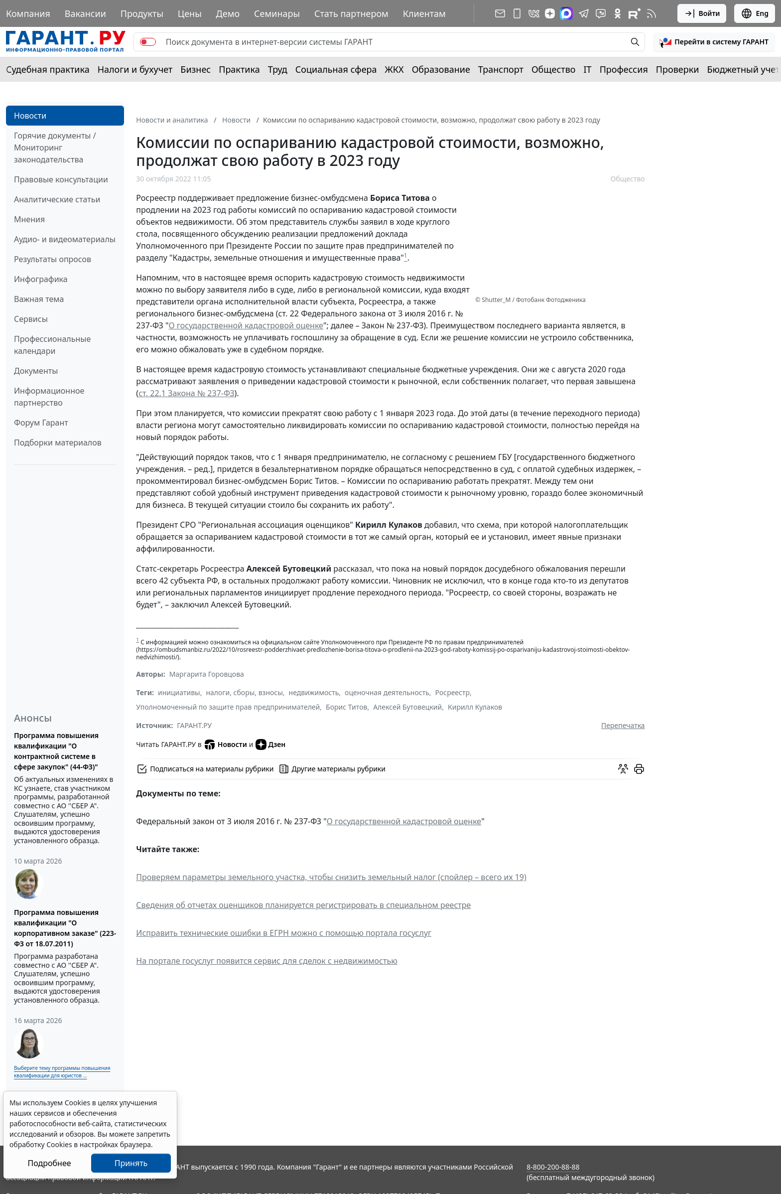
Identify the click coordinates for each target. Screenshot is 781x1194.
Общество (553, 69)
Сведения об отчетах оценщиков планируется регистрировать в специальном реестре (303, 904)
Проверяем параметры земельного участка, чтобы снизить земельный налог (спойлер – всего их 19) (331, 877)
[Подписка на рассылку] (500, 13)
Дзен (271, 744)
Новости (30, 115)
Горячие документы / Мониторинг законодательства (55, 147)
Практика (239, 69)
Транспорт (500, 69)
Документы (36, 370)
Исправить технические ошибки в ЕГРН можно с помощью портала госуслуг (283, 932)
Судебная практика (48, 69)
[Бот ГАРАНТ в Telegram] (601, 13)
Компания (28, 13)
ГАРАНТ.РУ (194, 725)
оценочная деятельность (387, 692)
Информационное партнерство (49, 396)
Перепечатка (623, 725)
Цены (190, 13)
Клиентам (424, 13)
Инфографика (41, 279)
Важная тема (39, 299)
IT (588, 69)
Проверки (677, 69)
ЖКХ (394, 69)
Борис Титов (346, 707)
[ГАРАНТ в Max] (566, 13)
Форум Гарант (41, 422)
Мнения (29, 219)
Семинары (277, 13)
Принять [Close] (131, 1163)
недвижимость (314, 692)
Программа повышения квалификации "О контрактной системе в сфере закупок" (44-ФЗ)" (56, 751)
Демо (228, 13)
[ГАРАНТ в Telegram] (584, 13)
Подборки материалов (58, 442)
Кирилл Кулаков (475, 707)
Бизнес (195, 69)
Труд (277, 69)
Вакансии (85, 13)
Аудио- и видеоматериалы (65, 239)
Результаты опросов (52, 259)
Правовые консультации (61, 179)
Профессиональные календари (52, 344)
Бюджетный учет (743, 69)
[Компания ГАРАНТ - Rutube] (635, 13)
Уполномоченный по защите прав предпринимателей (228, 707)
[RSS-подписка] (651, 13)
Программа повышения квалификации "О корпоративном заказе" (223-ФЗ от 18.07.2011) (65, 927)
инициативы (179, 692)
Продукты (142, 13)
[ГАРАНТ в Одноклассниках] (618, 13)
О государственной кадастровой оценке (245, 325)
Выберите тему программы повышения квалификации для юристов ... (62, 1071)
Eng (755, 13)
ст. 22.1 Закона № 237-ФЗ (186, 393)
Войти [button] (702, 13)
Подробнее (49, 1163)
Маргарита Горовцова (206, 674)
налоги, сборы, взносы (244, 692)
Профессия (624, 69)
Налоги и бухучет (135, 69)
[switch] (148, 42)
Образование (441, 69)
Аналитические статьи (57, 199)
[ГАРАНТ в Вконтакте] (534, 13)
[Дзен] (550, 13)
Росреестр (452, 692)
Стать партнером (351, 13)
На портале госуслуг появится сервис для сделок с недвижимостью (266, 960)
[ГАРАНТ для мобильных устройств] (517, 13)
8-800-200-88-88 (552, 1167)
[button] (714, 41)
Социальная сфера (336, 69)
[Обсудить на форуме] (623, 769)
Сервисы (31, 318)
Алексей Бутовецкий (407, 707)
